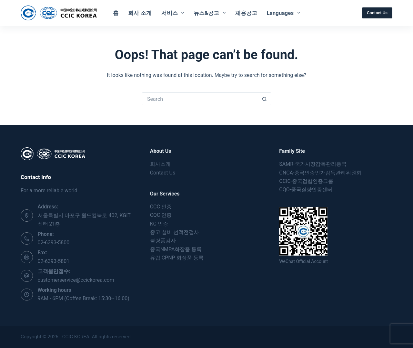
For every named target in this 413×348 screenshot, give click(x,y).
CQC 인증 (161, 215)
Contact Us (377, 12)
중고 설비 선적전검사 (174, 232)
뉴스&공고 (211, 13)
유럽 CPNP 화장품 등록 (177, 258)
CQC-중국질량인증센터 (305, 189)
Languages (285, 13)
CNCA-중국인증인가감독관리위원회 (320, 173)
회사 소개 (139, 13)
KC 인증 (159, 224)
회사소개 (160, 164)
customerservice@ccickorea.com (76, 280)
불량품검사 (163, 240)
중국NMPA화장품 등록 (176, 249)
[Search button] (264, 98)
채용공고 (246, 13)
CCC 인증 (161, 207)
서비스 (173, 13)
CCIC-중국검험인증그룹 (306, 181)
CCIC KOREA (75, 337)
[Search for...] (200, 98)
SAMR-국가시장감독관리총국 (312, 164)
